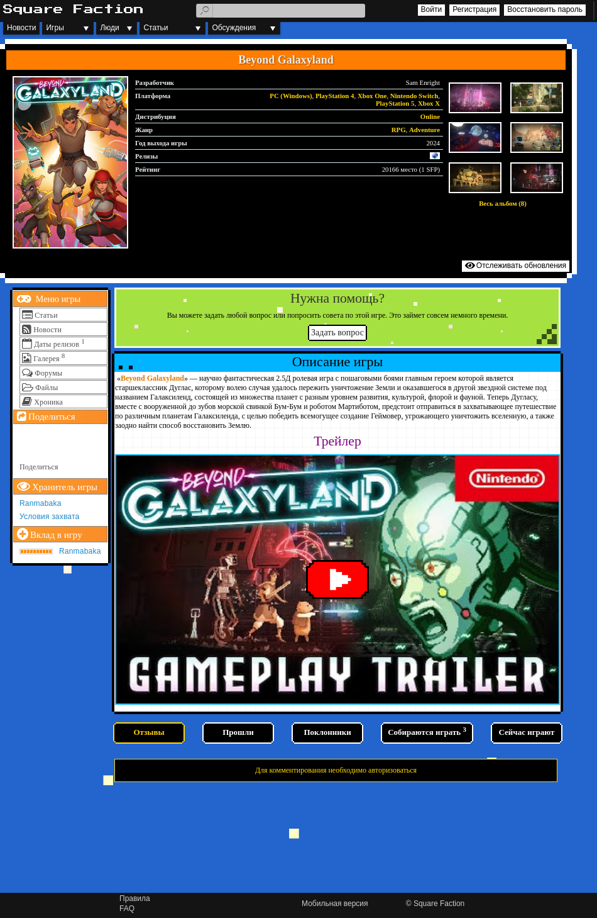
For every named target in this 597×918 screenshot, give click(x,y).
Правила (134, 898)
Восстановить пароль (545, 9)
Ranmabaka (40, 503)
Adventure (424, 129)
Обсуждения (234, 27)
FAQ (126, 908)
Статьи (155, 27)
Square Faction (439, 903)
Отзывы (148, 732)
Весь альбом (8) (503, 203)
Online (430, 116)
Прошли (238, 732)
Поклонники (327, 732)
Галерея (46, 358)
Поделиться (38, 466)
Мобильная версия (335, 903)
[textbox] (281, 11)
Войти (431, 9)
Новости (21, 27)
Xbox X (429, 103)
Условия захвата (49, 516)
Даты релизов (56, 344)
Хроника (48, 402)
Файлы (46, 387)
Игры (54, 27)
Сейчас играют (527, 732)
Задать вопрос (337, 332)
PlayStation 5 (395, 103)
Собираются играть (427, 730)
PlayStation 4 (334, 95)
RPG (399, 129)
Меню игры (56, 299)
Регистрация (474, 9)
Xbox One (372, 95)
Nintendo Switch (414, 95)
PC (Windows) (291, 95)
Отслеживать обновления (521, 265)
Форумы (48, 373)
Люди (109, 27)
